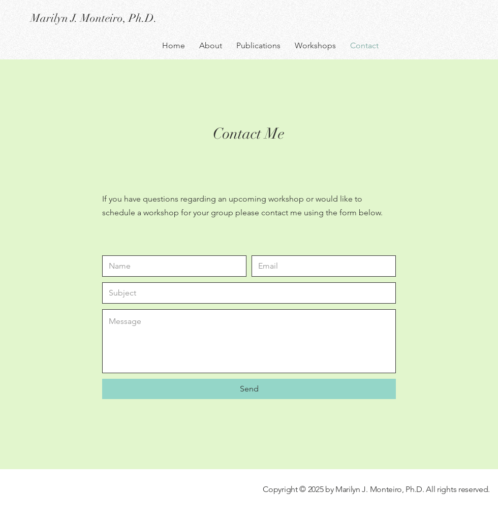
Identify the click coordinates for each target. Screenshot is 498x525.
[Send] (249, 389)
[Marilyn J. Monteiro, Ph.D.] (120, 18)
